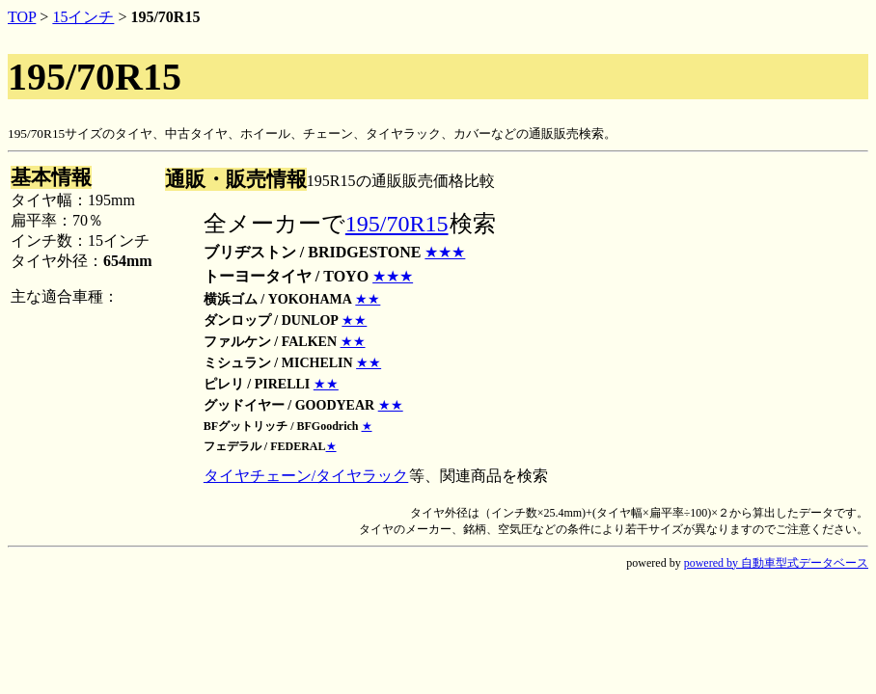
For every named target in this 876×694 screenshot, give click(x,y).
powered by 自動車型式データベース (776, 563)
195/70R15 (397, 223)
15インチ (83, 17)
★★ (367, 299)
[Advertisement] (720, 333)
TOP (22, 17)
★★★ (444, 252)
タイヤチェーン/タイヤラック (306, 475)
